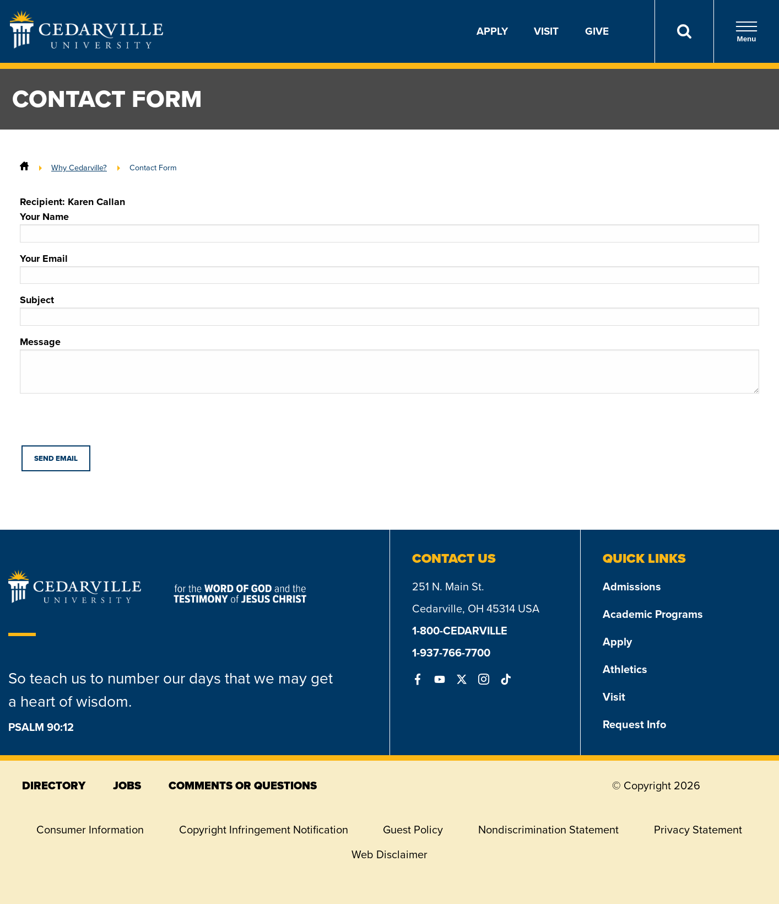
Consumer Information (90, 829)
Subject (389, 309)
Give (597, 31)
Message (389, 364)
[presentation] (103, 423)
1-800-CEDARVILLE (459, 630)
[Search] (683, 31)
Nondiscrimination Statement (548, 829)
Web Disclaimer (389, 854)
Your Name (389, 226)
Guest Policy (413, 829)
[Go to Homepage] (86, 45)
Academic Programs (653, 614)
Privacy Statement (698, 829)
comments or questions (243, 785)
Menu (746, 31)
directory (53, 785)
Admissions (632, 586)
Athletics (625, 669)
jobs (127, 785)
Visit (546, 31)
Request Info (634, 724)
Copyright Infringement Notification (263, 829)
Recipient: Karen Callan (72, 202)
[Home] (24, 168)
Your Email (389, 267)
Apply (492, 31)
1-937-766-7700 (451, 652)
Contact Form (153, 168)
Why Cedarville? (79, 168)
